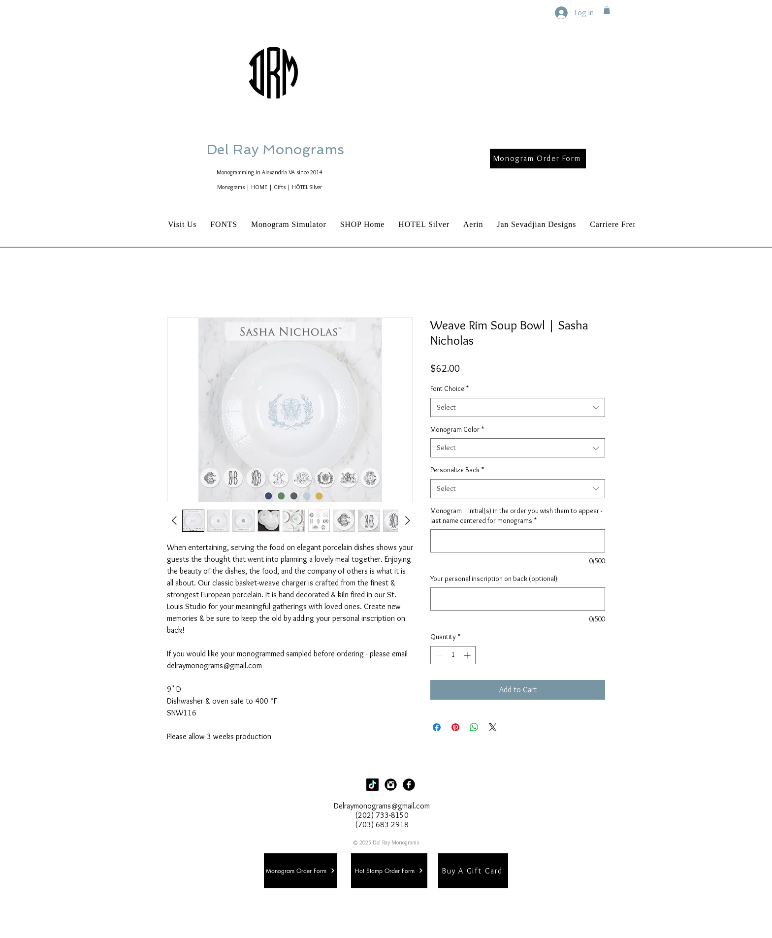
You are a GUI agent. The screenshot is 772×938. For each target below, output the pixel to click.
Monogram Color (457, 429)
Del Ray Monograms (306, 149)
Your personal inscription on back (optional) (493, 578)
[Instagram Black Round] (391, 784)
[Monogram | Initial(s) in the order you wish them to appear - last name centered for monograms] (518, 541)
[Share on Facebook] (437, 727)
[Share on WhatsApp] (474, 727)
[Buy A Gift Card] (473, 870)
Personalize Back (457, 469)
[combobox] (517, 407)
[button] (607, 10)
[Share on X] (493, 727)
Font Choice (449, 388)
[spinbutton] (453, 655)
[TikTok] (372, 784)
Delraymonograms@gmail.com (382, 805)
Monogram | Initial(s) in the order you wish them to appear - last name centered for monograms (516, 515)
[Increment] (468, 655)
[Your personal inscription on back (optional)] (518, 599)
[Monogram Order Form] (538, 158)
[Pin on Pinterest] (455, 727)
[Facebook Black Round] (409, 784)
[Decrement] (438, 655)
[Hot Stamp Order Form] (389, 870)
